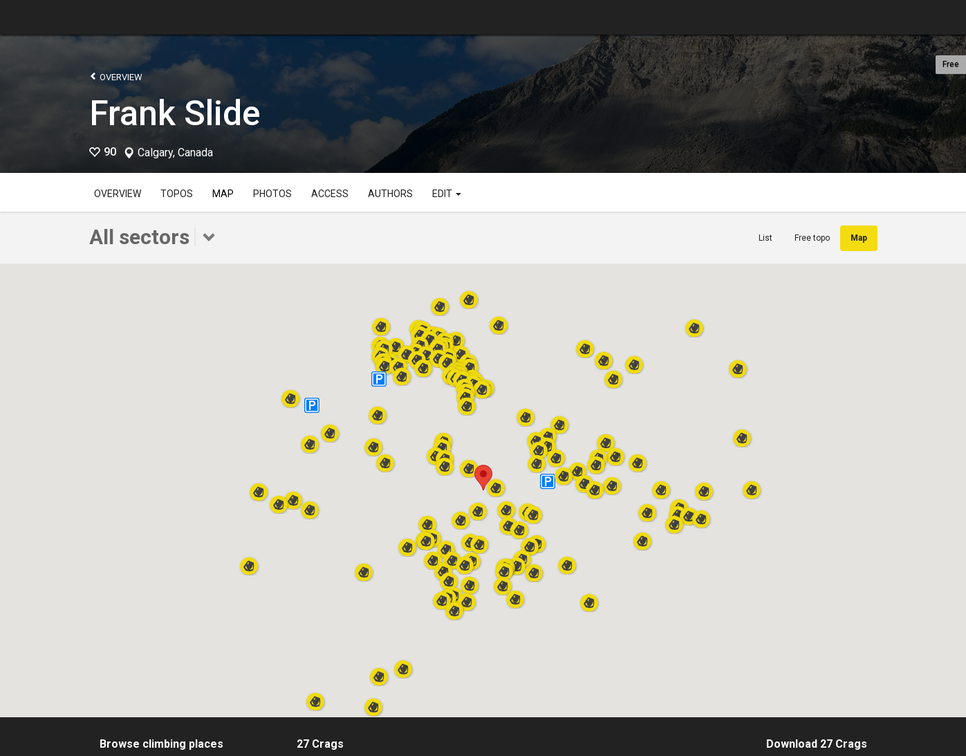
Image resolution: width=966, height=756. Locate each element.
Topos (176, 193)
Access (330, 193)
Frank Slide (175, 113)
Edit (446, 193)
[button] (556, 454)
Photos (272, 193)
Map (223, 193)
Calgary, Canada (175, 152)
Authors (390, 193)
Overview (115, 76)
